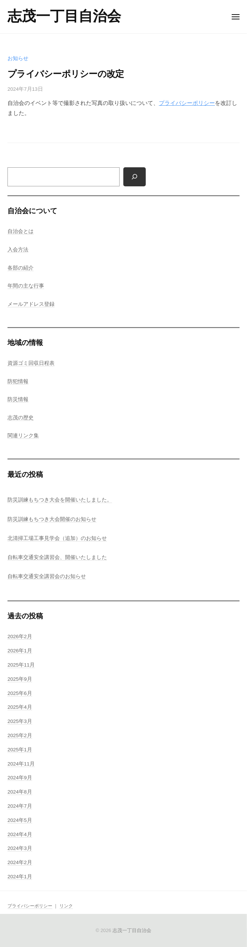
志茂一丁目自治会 (64, 16)
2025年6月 (19, 693)
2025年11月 (21, 665)
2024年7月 (19, 806)
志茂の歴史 (20, 417)
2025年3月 (19, 721)
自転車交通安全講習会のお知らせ (46, 576)
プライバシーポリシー (187, 103)
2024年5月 (19, 820)
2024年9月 (19, 777)
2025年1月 (19, 749)
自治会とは (20, 231)
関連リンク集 (23, 435)
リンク (66, 906)
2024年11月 (21, 764)
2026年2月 (19, 636)
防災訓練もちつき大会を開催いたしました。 (59, 500)
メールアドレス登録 (31, 304)
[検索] (134, 176)
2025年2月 (19, 735)
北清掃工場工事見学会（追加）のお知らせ (57, 538)
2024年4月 (19, 834)
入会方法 (17, 249)
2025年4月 (19, 707)
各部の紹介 (20, 268)
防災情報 (17, 399)
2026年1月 (19, 650)
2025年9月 (19, 679)
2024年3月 (19, 848)
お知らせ (17, 58)
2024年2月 (19, 862)
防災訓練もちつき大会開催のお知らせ (51, 519)
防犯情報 (17, 381)
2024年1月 (19, 876)
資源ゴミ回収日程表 (31, 363)
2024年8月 (19, 792)
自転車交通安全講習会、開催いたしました (57, 557)
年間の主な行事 (25, 286)
